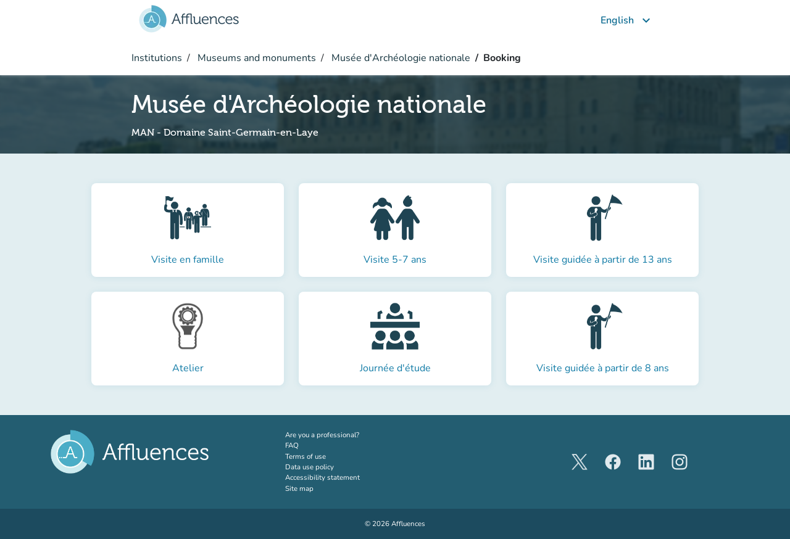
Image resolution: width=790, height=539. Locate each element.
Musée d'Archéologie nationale (399, 58)
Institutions (156, 58)
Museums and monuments (255, 58)
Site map (299, 488)
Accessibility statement (322, 477)
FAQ (292, 445)
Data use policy (309, 467)
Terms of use (305, 456)
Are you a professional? (337, 435)
